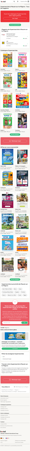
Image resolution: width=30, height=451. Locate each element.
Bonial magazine (4, 400)
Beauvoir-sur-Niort (12, 295)
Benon (15, 289)
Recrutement (3, 427)
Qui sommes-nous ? (5, 398)
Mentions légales (4, 440)
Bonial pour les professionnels (6, 425)
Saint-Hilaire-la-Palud (7, 289)
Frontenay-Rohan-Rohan (7, 292)
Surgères (17, 292)
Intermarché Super (6, 359)
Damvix (4, 295)
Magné (24, 295)
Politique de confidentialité (20, 440)
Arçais (20, 289)
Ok (24, 322)
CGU (1, 442)
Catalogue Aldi (3, 418)
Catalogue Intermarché (5, 417)
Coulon (19, 295)
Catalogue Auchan (4, 415)
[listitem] (8, 61)
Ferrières (23, 292)
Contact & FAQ (4, 424)
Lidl (3, 356)
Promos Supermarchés (15, 24)
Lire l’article (15, 348)
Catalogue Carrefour (5, 410)
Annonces (26, 4)
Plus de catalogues (15, 134)
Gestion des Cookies (19, 442)
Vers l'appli (15, 18)
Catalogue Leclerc (4, 408)
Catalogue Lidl (3, 406)
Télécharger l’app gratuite (6, 401)
